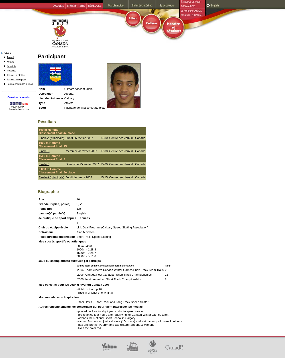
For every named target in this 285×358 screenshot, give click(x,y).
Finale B (44, 164)
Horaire (10, 62)
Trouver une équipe (16, 79)
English (215, 5)
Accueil (10, 57)
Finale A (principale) (51, 138)
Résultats (11, 66)
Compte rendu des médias (20, 84)
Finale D (44, 151)
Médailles (11, 70)
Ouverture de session (19, 97)
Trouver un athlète (16, 75)
